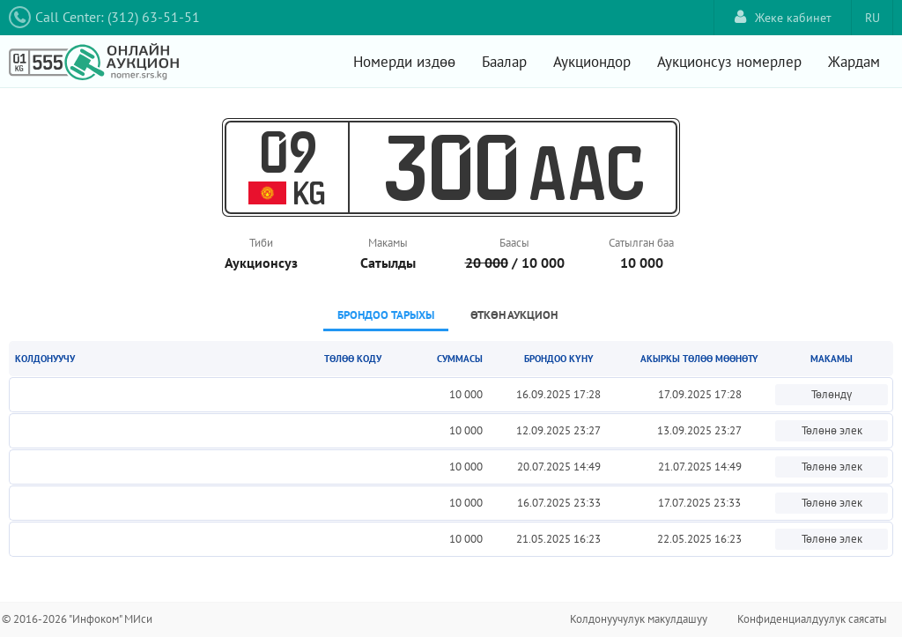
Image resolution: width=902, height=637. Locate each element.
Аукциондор (592, 61)
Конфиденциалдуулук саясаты (812, 618)
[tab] (385, 316)
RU (872, 18)
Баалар (504, 61)
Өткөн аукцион (514, 314)
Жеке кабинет (783, 17)
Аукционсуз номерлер (729, 61)
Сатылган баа (641, 242)
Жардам (854, 61)
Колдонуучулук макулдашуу (638, 618)
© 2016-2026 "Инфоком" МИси (77, 618)
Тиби (261, 242)
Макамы (388, 242)
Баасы (514, 242)
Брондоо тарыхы (385, 314)
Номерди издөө (404, 61)
